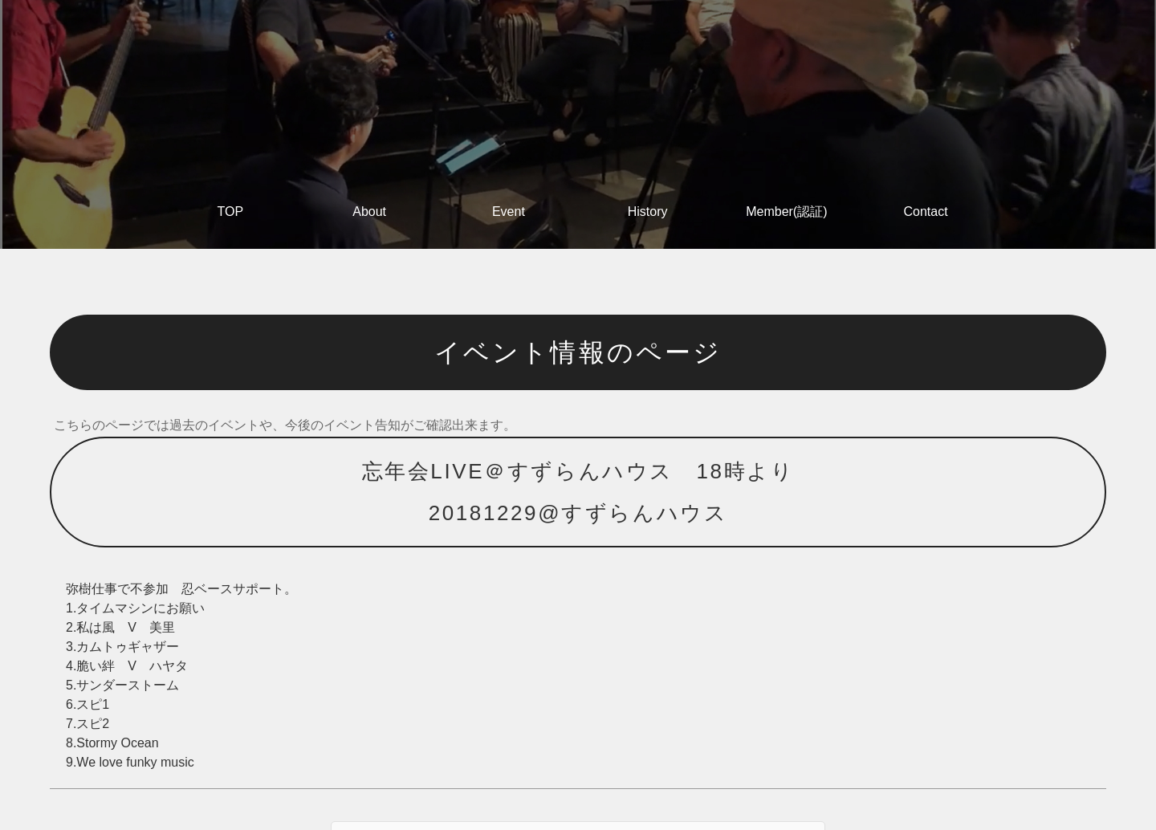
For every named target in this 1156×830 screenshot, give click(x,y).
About (369, 211)
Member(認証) (786, 211)
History (648, 211)
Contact (926, 211)
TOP (231, 211)
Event (508, 211)
